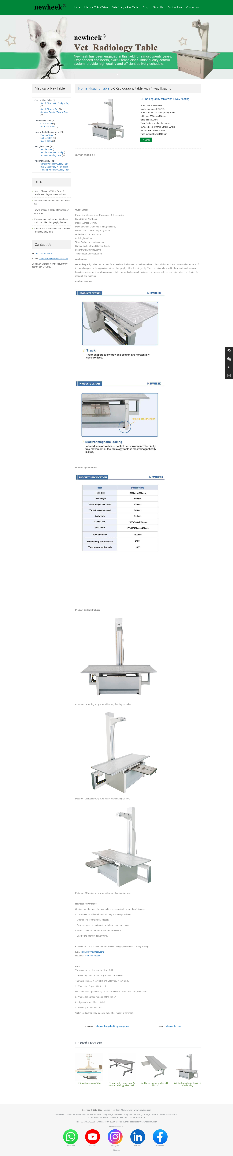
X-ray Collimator (94, 1114)
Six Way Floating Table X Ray (54, 112)
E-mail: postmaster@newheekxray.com (140, 1122)
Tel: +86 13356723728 (85, 1122)
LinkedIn (137, 1138)
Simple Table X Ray (49, 109)
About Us (157, 7)
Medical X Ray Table (96, 7)
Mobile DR (59, 1114)
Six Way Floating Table (51, 155)
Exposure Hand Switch (167, 1114)
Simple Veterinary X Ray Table (54, 164)
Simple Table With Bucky (51, 152)
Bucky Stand (93, 1117)
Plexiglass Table (41, 146)
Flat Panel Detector (137, 1117)
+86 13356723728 (44, 253)
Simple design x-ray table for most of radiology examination (122, 1084)
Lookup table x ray (172, 1026)
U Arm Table (46, 141)
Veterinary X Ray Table (125, 7)
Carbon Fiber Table (43, 100)
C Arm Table (46, 123)
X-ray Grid (128, 1114)
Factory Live (175, 7)
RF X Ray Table (47, 126)
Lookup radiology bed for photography (111, 1026)
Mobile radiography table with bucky (154, 1084)
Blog (145, 7)
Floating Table (98, 89)
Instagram (115, 1138)
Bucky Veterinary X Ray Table (54, 167)
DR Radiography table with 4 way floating (187, 1084)
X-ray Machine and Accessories (113, 1117)
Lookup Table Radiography (46, 132)
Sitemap (116, 1150)
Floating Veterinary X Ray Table (55, 170)
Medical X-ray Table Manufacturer (118, 1110)
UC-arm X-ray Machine (75, 1114)
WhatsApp (70, 1138)
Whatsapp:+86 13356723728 (109, 1122)
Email (146, 140)
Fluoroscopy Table (42, 120)
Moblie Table (46, 138)
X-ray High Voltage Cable (145, 1114)
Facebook (160, 1138)
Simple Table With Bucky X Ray (55, 103)
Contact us (192, 7)
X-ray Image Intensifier (112, 1114)
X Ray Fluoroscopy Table (89, 1083)
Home (76, 7)
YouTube (92, 1138)
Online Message (116, 1126)
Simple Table (46, 149)
